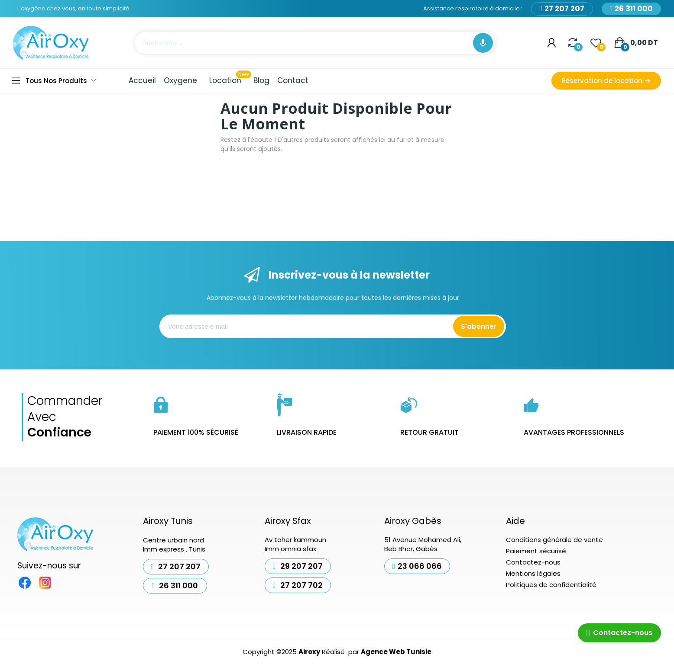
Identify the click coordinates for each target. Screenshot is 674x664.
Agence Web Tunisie (396, 651)
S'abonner (478, 326)
